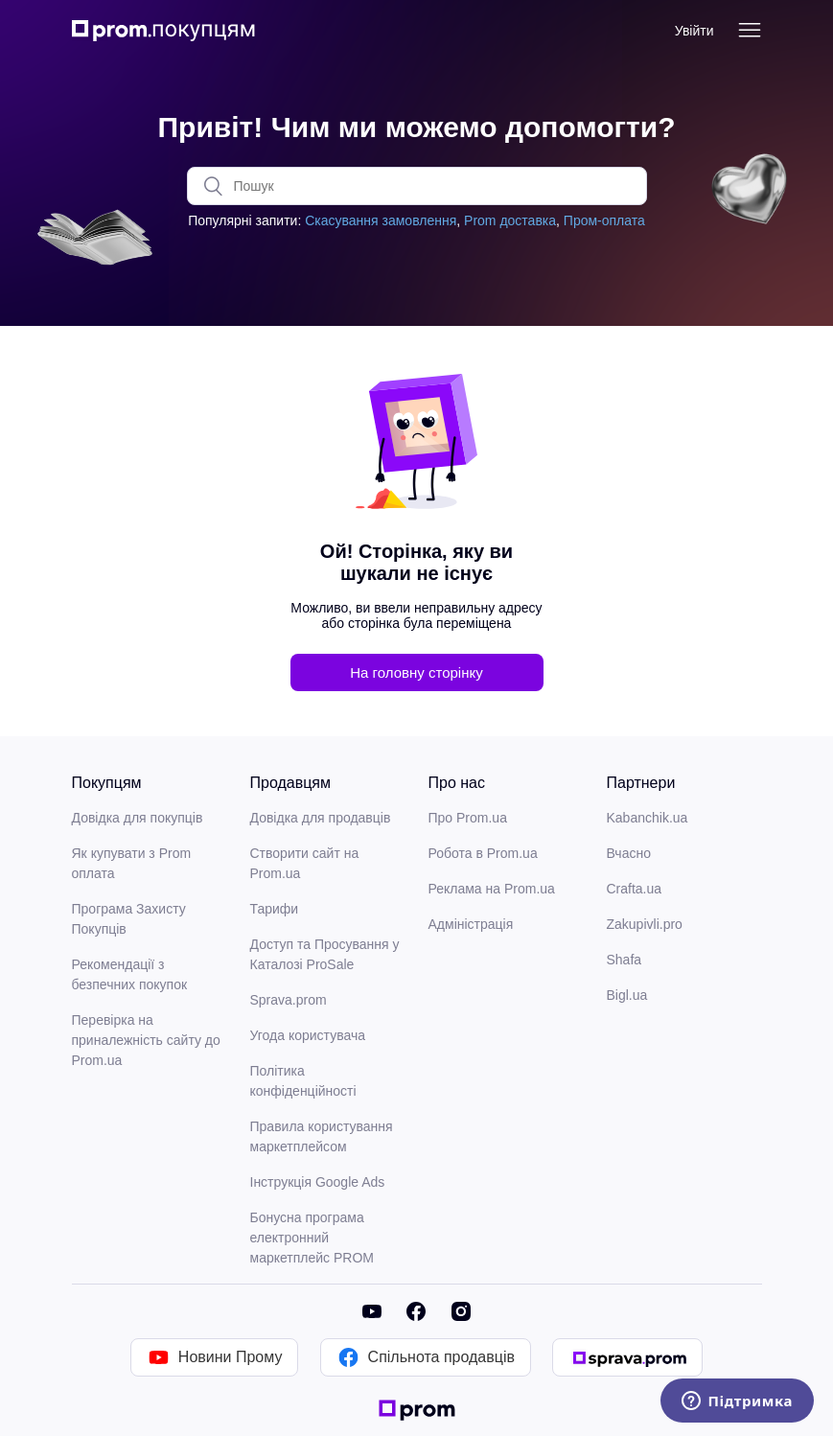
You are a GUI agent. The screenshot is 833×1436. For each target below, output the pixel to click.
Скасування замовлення (380, 220)
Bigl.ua (627, 995)
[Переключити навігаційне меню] (749, 30)
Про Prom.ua (467, 817)
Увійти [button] (694, 30)
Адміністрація (471, 924)
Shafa (624, 959)
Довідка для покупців (137, 817)
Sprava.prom (288, 1000)
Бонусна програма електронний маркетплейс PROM (312, 1237)
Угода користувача (307, 1035)
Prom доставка (510, 220)
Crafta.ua (634, 888)
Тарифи (274, 908)
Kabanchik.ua (647, 817)
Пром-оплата (604, 220)
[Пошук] (417, 186)
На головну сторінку (416, 672)
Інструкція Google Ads (317, 1182)
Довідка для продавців (320, 817)
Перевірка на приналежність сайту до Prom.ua (146, 1040)
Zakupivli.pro (645, 924)
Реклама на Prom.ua (491, 888)
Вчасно (629, 853)
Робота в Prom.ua (483, 853)
